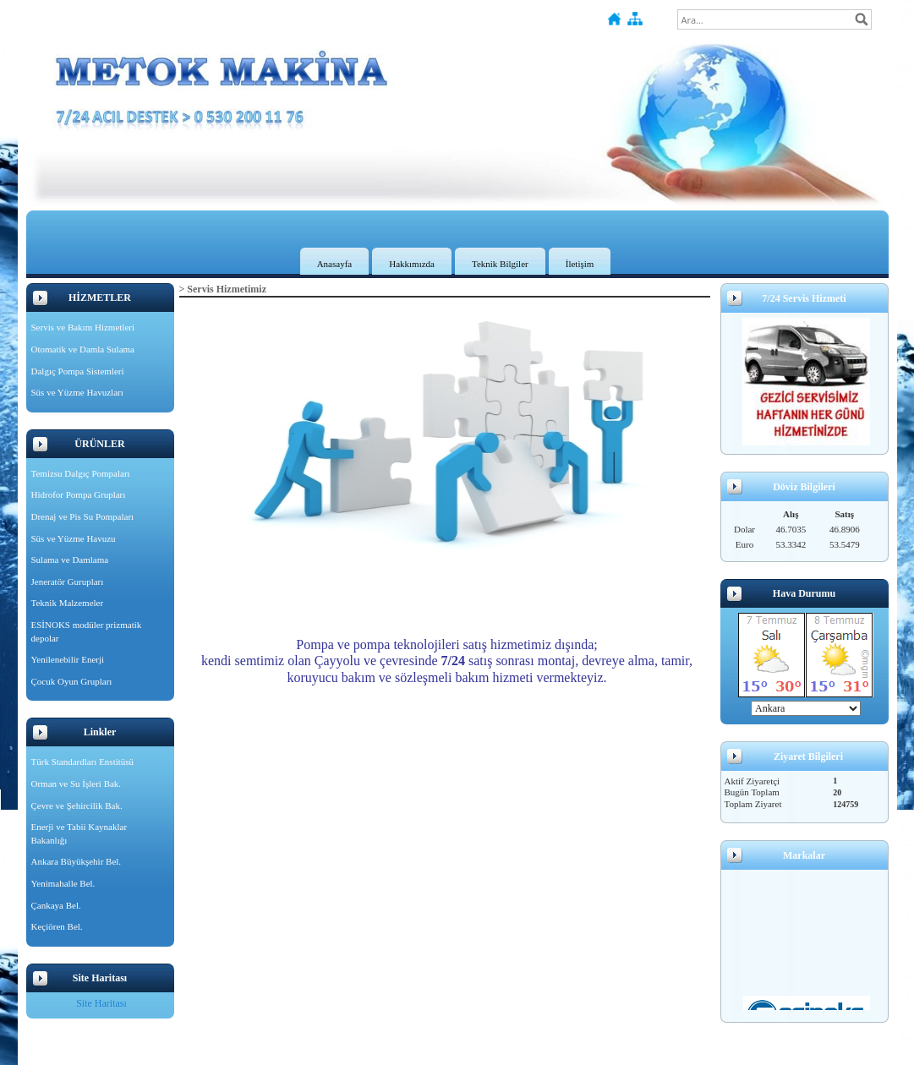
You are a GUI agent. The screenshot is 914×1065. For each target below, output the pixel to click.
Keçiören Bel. (57, 926)
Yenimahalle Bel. (63, 883)
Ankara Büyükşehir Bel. (76, 861)
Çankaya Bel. (56, 905)
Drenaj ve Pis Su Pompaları (82, 516)
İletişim (580, 264)
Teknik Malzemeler (67, 603)
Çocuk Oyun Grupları (71, 681)
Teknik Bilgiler (500, 264)
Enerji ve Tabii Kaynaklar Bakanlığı (79, 833)
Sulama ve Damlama (70, 559)
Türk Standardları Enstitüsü (82, 761)
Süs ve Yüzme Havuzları (77, 392)
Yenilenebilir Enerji (68, 659)
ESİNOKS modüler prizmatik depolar (86, 631)
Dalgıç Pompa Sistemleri (77, 371)
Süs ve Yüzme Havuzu (73, 538)
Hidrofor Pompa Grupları (78, 494)
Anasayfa (335, 264)
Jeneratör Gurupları (67, 581)
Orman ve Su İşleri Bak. (76, 783)
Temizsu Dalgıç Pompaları (80, 473)
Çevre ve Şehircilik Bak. (77, 805)
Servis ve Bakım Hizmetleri (83, 327)
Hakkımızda (412, 264)
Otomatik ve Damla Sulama (83, 349)
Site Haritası (101, 1003)
